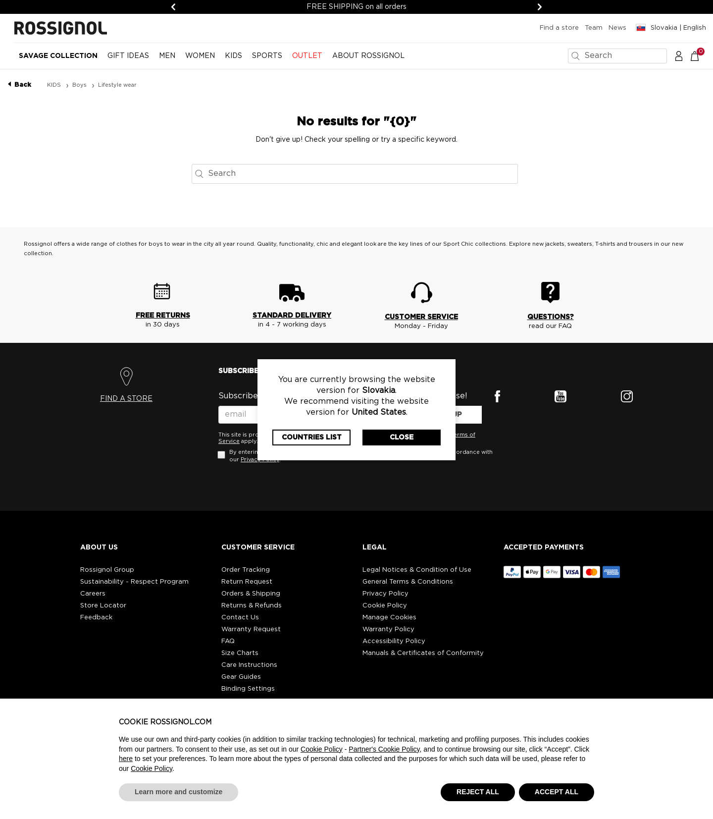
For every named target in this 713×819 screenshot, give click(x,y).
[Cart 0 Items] (700, 55)
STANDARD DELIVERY (292, 315)
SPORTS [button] (267, 56)
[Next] (539, 7)
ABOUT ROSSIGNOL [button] (368, 56)
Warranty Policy (388, 629)
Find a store (559, 28)
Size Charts (239, 653)
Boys (80, 85)
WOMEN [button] (200, 56)
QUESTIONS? (550, 317)
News (617, 28)
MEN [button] (167, 56)
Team (594, 28)
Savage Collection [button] (58, 56)
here (126, 759)
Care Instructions (249, 665)
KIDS (54, 85)
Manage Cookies (389, 617)
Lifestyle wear (117, 85)
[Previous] (173, 7)
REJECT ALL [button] (478, 792)
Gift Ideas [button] (128, 56)
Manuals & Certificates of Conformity (423, 653)
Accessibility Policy (393, 641)
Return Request (246, 582)
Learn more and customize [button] (178, 792)
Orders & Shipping (250, 594)
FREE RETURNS (163, 315)
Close (401, 437)
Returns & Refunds (251, 605)
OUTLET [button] (307, 56)
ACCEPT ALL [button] (556, 792)
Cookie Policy (384, 605)
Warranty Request (251, 629)
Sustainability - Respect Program (134, 582)
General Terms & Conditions (407, 582)
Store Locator (103, 605)
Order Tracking (245, 570)
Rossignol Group (107, 570)
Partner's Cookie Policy (384, 749)
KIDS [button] (233, 56)
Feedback (96, 617)
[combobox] (617, 56)
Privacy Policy (385, 594)
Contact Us (240, 617)
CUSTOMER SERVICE (421, 317)
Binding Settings (248, 689)
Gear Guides (241, 677)
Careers (92, 594)
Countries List (312, 437)
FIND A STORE (126, 398)
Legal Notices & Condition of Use (416, 570)
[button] (679, 55)
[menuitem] (58, 60)
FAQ (228, 641)
